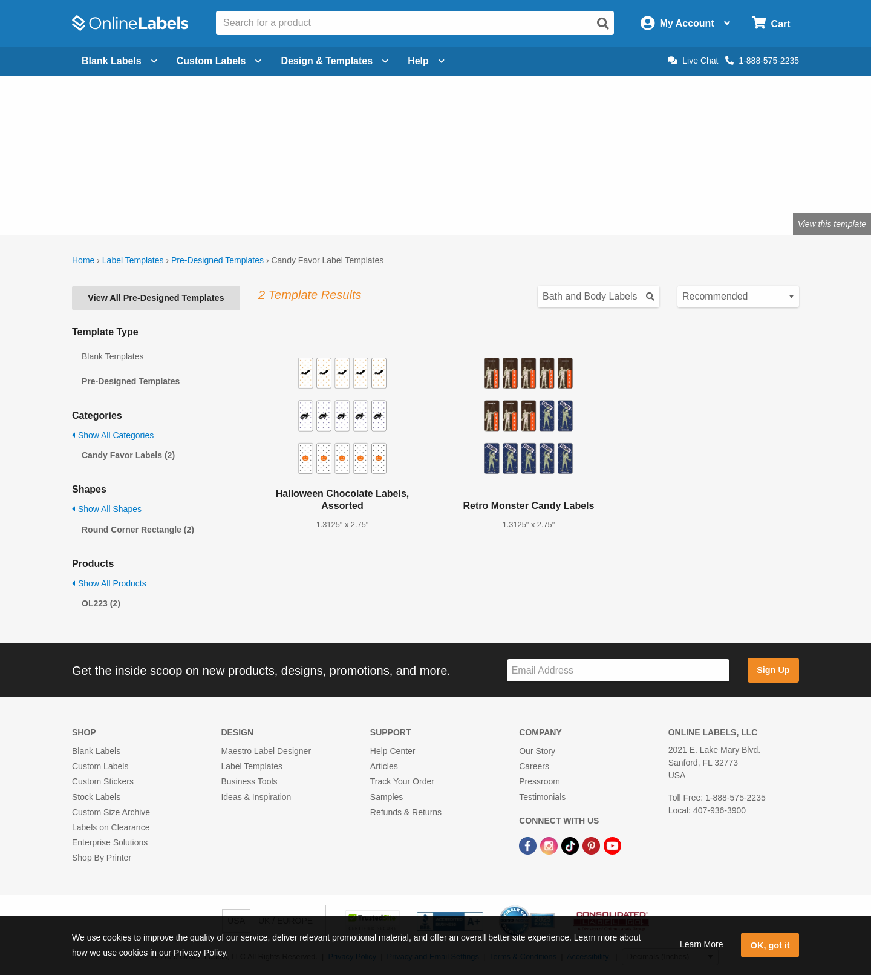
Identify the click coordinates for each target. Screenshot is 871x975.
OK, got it (770, 945)
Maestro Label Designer (266, 751)
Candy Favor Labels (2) (128, 455)
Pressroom (539, 781)
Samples (386, 797)
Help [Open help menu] (426, 61)
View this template (832, 224)
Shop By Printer (101, 857)
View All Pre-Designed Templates (156, 298)
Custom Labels (100, 766)
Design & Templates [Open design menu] (334, 61)
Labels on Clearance (110, 827)
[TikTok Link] (571, 845)
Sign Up (773, 670)
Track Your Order (402, 781)
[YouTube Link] (612, 845)
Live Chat (693, 60)
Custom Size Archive (111, 812)
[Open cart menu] (771, 23)
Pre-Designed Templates (217, 260)
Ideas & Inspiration (256, 797)
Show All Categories (113, 435)
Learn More (701, 944)
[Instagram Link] (550, 845)
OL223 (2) (101, 603)
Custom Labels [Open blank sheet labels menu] (219, 61)
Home (83, 260)
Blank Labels (96, 751)
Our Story (537, 751)
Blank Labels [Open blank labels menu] (119, 61)
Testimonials (542, 797)
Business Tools (249, 781)
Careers (534, 766)
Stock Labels (96, 797)
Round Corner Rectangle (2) (138, 529)
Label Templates (133, 260)
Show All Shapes (107, 509)
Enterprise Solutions (110, 842)
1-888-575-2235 (762, 60)
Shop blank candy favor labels (193, 184)
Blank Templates (112, 356)
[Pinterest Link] (592, 845)
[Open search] (603, 23)
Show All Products (109, 583)
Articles (384, 766)
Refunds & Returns (406, 812)
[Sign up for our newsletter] (618, 670)
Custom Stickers (103, 781)
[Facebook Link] (529, 845)
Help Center (393, 751)
